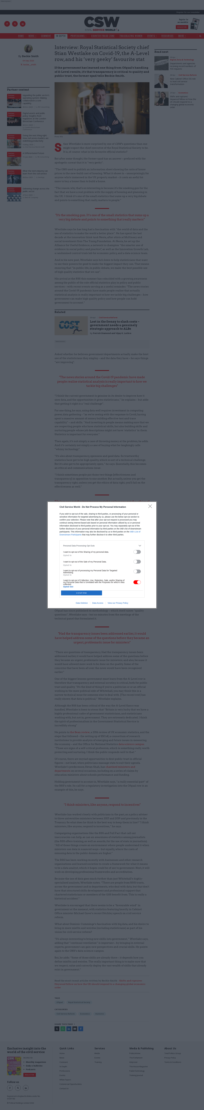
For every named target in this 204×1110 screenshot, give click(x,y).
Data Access (97, 603)
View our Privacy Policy (118, 603)
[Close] (151, 507)
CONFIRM (81, 593)
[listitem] (102, 545)
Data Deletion (82, 603)
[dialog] (102, 555)
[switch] (137, 552)
